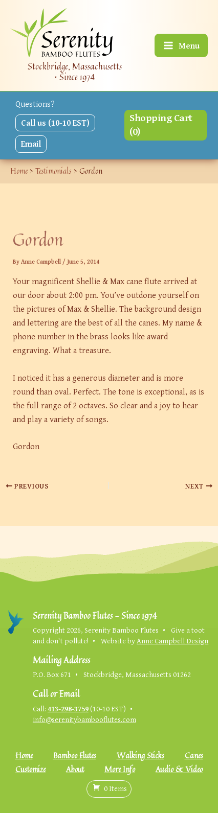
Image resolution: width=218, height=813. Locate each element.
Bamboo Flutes (74, 755)
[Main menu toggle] (181, 46)
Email (31, 143)
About (75, 769)
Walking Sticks (140, 755)
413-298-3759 (68, 708)
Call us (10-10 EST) (55, 123)
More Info (119, 769)
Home (24, 755)
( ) (109, 788)
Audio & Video (179, 769)
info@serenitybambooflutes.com (84, 719)
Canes (194, 755)
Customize (30, 769)
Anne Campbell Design (172, 640)
